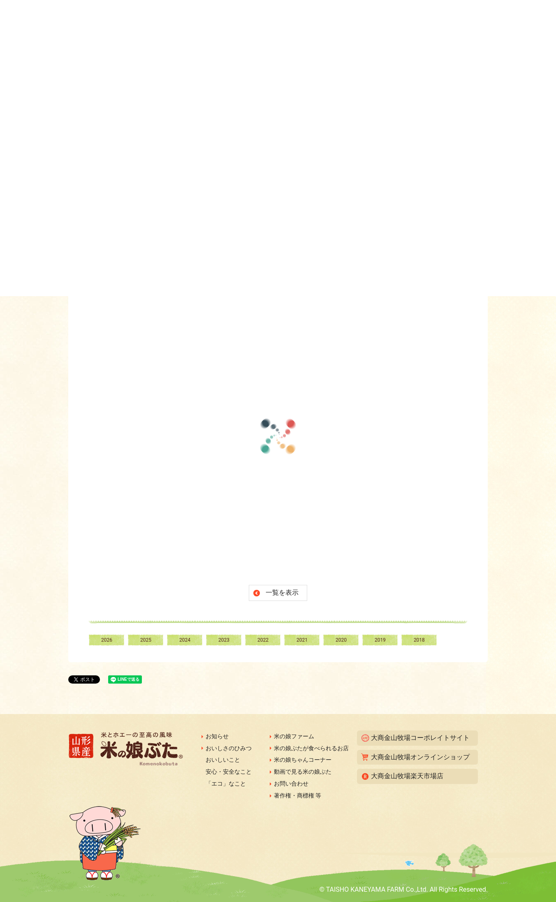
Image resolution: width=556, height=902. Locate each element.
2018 (419, 640)
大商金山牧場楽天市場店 (407, 776)
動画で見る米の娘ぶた (302, 771)
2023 (223, 640)
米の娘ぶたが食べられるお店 (311, 748)
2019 (380, 640)
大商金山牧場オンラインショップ (420, 757)
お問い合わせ (291, 783)
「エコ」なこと (226, 783)
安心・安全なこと (229, 771)
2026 (106, 640)
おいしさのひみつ (229, 748)
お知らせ (217, 736)
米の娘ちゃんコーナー (302, 759)
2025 (145, 640)
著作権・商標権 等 (297, 795)
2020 (341, 640)
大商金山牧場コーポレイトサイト (420, 738)
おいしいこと (223, 759)
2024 (184, 640)
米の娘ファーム (294, 736)
